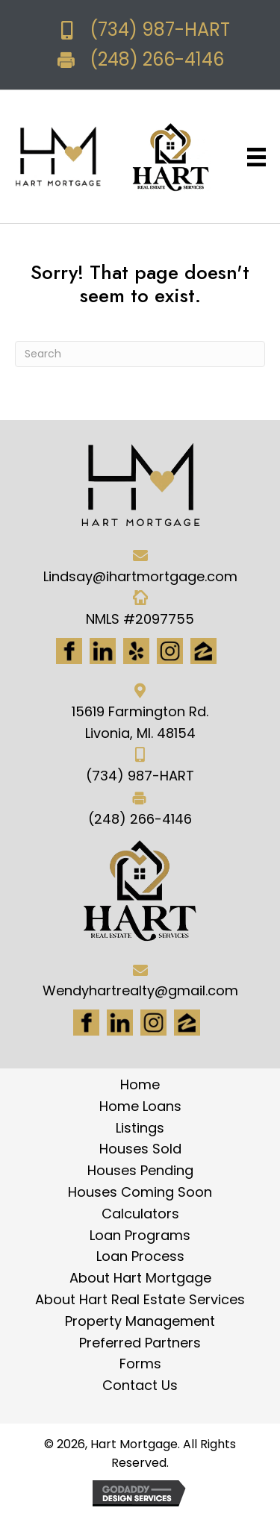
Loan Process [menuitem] (140, 1256)
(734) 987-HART (160, 29)
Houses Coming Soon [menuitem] (140, 1192)
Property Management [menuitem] (140, 1321)
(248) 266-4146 (157, 59)
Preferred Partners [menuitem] (140, 1342)
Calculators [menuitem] (140, 1213)
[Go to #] (153, 1022)
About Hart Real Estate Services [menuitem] (140, 1299)
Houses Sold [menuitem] (140, 1148)
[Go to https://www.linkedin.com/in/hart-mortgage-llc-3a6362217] (103, 651)
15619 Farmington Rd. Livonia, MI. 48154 (140, 722)
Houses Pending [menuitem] (140, 1170)
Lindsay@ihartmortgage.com (140, 576)
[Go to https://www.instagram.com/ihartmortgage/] (170, 651)
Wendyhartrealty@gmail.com (140, 990)
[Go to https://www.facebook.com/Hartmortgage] (69, 651)
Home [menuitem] (140, 1084)
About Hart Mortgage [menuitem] (140, 1277)
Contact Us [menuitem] (140, 1385)
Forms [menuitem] (140, 1363)
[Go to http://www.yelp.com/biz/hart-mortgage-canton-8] (136, 651)
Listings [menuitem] (140, 1127)
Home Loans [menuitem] (140, 1106)
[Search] (140, 354)
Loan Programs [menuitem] (140, 1235)
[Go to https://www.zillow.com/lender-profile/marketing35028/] (203, 651)
